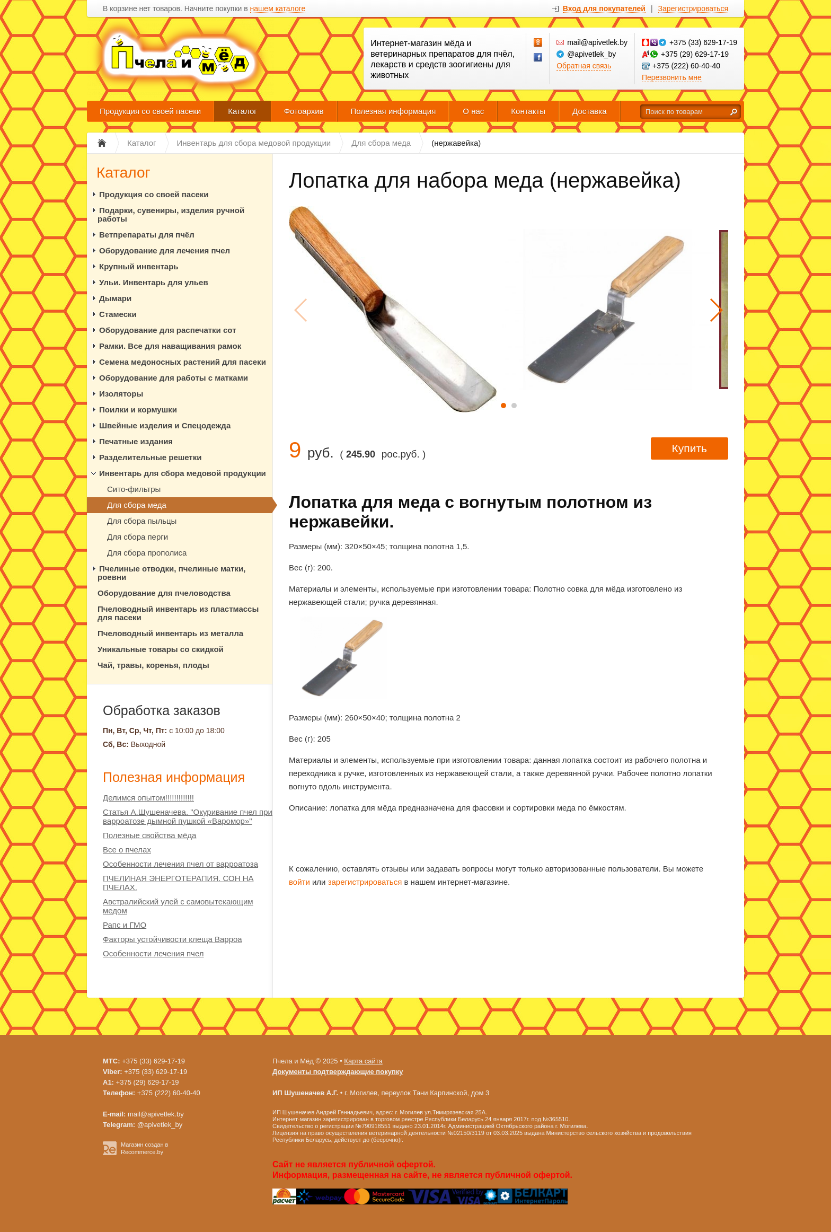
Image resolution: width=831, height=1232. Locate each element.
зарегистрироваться (365, 881)
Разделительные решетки (150, 457)
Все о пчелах (127, 849)
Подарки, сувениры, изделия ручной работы (171, 214)
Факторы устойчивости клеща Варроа (172, 939)
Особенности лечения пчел (153, 953)
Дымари (115, 298)
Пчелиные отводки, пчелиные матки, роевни (171, 573)
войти (299, 881)
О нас (473, 111)
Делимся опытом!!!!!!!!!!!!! (148, 797)
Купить (689, 448)
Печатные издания (136, 441)
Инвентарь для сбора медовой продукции (182, 473)
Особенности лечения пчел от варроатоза (180, 863)
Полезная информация (393, 111)
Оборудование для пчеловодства (164, 592)
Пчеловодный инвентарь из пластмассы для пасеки (178, 613)
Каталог (242, 111)
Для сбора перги (137, 536)
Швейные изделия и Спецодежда (165, 425)
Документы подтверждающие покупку (337, 1072)
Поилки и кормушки (138, 409)
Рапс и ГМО (124, 924)
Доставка (589, 111)
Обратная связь (583, 65)
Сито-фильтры (134, 489)
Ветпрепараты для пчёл (147, 234)
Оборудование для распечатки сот (167, 330)
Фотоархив (304, 111)
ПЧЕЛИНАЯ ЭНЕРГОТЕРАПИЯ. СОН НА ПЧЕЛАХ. (178, 883)
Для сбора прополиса (147, 552)
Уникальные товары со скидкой (161, 649)
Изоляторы (121, 393)
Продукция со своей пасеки (150, 111)
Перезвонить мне (672, 77)
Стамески (118, 314)
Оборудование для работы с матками (173, 377)
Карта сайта (363, 1061)
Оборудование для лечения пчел (164, 250)
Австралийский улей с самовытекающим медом (178, 906)
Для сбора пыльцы (141, 520)
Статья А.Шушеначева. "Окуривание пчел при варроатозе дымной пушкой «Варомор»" (187, 816)
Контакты (528, 111)
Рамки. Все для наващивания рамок (170, 345)
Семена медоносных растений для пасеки (182, 361)
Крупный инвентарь (139, 266)
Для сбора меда (136, 504)
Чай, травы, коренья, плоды (153, 665)
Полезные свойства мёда (149, 835)
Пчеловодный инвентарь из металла (170, 633)
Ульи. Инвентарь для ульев (153, 282)
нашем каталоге (278, 9)
